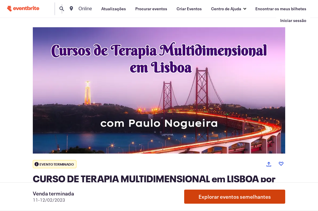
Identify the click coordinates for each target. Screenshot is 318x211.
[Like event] (281, 164)
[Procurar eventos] (151, 9)
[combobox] (108, 9)
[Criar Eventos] (189, 9)
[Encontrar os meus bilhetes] (281, 9)
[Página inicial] (23, 8)
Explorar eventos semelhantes (235, 196)
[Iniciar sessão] (293, 20)
